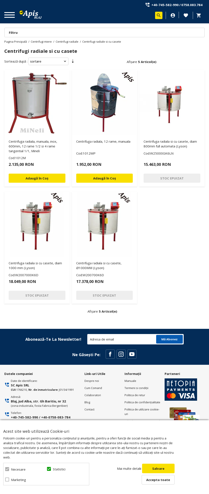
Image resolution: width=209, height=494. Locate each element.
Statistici (59, 469)
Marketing (18, 480)
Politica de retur (135, 395)
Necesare (18, 469)
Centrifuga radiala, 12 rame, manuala (103, 141)
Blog (87, 402)
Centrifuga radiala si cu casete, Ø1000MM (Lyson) (99, 265)
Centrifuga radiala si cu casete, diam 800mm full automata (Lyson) (170, 143)
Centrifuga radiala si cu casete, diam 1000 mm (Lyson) (35, 265)
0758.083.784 (192, 5)
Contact (89, 409)
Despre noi (91, 381)
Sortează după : (16, 61)
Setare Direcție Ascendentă (72, 62)
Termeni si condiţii (136, 388)
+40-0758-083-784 (55, 417)
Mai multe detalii (129, 468)
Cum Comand (93, 388)
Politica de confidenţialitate (142, 402)
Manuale (130, 381)
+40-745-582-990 (165, 5)
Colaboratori (92, 395)
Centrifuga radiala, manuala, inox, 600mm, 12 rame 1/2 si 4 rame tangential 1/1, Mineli (33, 146)
